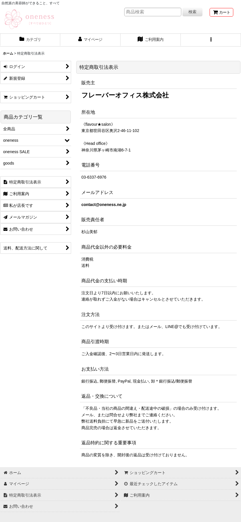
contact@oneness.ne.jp (103, 204)
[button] (211, 40)
